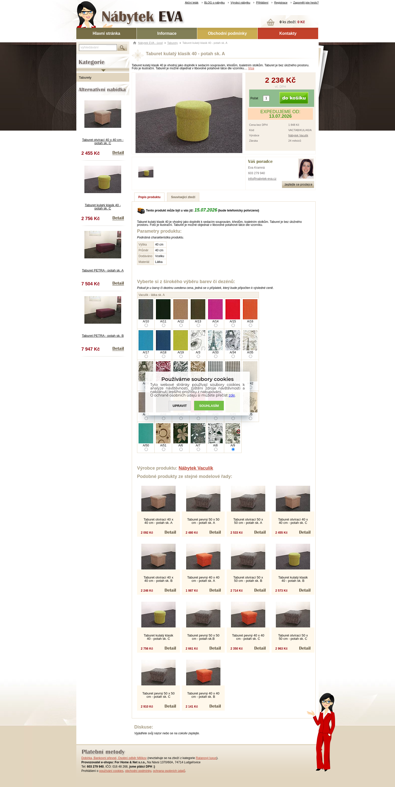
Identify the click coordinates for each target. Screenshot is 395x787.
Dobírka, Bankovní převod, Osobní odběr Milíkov (114, 758)
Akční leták (192, 2)
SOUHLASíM (209, 406)
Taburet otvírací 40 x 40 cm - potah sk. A (158, 521)
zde (232, 395)
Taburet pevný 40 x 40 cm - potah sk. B (203, 695)
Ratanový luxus (206, 758)
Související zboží (183, 197)
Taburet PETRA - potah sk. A (102, 270)
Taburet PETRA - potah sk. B (103, 336)
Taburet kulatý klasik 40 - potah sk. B (293, 579)
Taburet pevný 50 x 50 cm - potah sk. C (158, 695)
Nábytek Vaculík (298, 135)
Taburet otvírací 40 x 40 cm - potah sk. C (103, 141)
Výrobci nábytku (240, 2)
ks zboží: (292, 22)
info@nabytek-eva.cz (262, 178)
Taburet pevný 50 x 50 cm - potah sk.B (203, 637)
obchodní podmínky (138, 771)
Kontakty (288, 33)
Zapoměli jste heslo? (306, 2)
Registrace (280, 2)
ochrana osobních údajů (169, 771)
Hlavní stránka (106, 33)
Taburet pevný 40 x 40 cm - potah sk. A (203, 579)
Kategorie (83, 58)
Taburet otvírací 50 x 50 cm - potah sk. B (248, 579)
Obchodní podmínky (227, 33)
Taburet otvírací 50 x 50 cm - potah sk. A (248, 521)
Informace (166, 33)
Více (251, 68)
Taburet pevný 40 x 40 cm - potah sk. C (248, 637)
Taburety (85, 77)
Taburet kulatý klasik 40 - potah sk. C (103, 206)
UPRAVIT (180, 406)
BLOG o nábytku (214, 2)
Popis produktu (149, 197)
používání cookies (111, 771)
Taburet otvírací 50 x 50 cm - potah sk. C (293, 637)
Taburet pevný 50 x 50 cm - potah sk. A (203, 521)
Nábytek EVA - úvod (150, 42)
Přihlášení (262, 2)
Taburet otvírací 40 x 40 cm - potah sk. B (158, 579)
